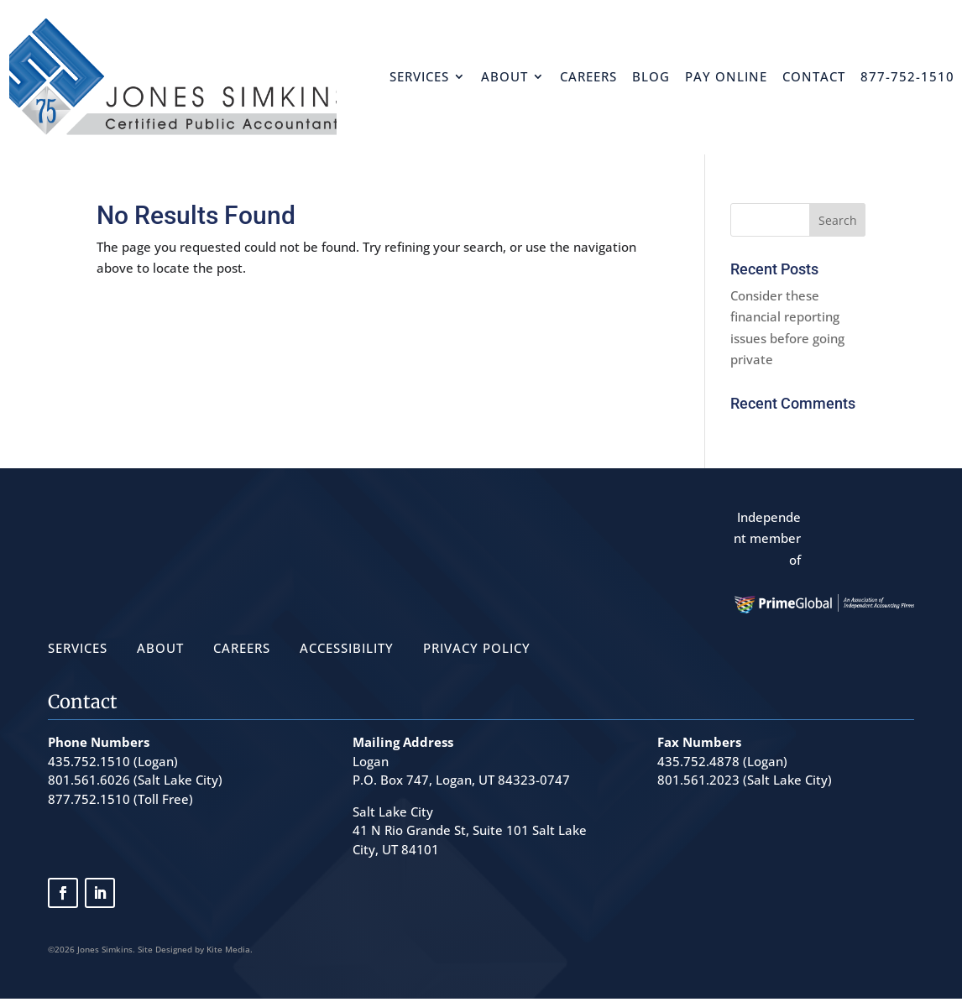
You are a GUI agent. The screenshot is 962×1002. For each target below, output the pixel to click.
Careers (588, 76)
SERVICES (77, 647)
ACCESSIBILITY (347, 647)
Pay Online (726, 76)
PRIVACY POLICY (477, 647)
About (504, 76)
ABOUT (160, 647)
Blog (651, 76)
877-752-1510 (907, 76)
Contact (813, 76)
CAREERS (241, 647)
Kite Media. (230, 949)
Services (419, 76)
